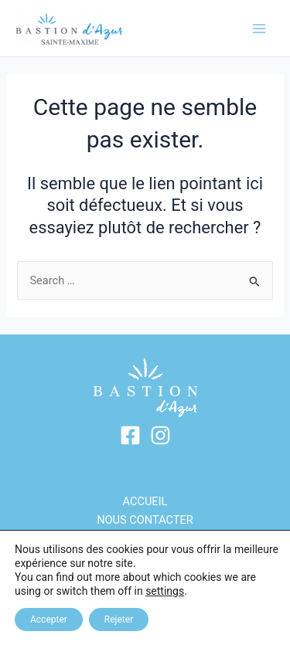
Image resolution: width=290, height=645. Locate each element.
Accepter (48, 619)
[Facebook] (130, 435)
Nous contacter (145, 520)
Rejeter (118, 619)
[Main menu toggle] (259, 27)
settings (164, 591)
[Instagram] (160, 435)
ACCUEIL (145, 501)
